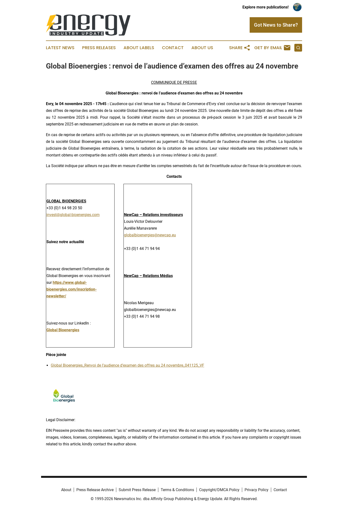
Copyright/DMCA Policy (219, 490)
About (66, 490)
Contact (173, 47)
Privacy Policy (256, 490)
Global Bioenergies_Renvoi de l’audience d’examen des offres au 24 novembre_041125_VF (127, 365)
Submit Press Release (137, 490)
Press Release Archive (95, 490)
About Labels (138, 47)
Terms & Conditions (177, 490)
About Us (202, 47)
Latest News (60, 47)
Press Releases (99, 47)
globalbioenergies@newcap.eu (150, 235)
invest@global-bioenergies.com (73, 214)
